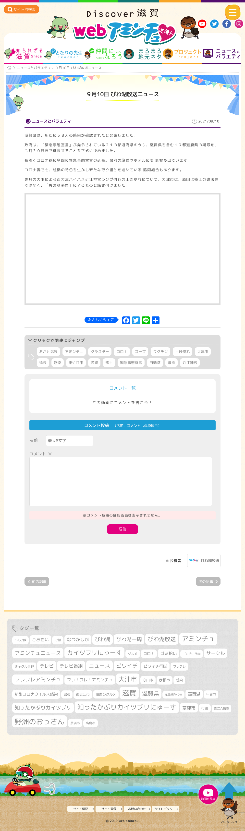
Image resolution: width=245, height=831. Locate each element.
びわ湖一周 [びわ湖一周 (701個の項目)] (129, 639)
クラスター (100, 351)
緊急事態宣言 (131, 362)
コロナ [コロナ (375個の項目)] (148, 653)
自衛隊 (154, 362)
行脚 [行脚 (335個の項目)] (204, 708)
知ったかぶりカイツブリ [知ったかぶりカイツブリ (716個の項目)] (43, 707)
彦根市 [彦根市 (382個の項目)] (164, 680)
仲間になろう (103, 54)
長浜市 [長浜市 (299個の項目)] (75, 723)
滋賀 (94, 362)
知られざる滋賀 (23, 54)
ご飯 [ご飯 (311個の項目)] (58, 640)
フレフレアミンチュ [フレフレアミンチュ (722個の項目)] (38, 679)
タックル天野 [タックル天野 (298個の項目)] (24, 666)
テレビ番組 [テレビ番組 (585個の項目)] (71, 665)
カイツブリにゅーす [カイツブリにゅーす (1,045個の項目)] (94, 652)
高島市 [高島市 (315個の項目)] (90, 723)
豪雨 (171, 362)
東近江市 (76, 362)
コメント (40, 454)
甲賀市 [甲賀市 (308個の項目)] (211, 694)
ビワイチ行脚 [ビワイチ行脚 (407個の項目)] (155, 666)
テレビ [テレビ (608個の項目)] (47, 665)
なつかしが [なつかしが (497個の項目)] (78, 640)
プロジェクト (182, 54)
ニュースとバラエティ (222, 54)
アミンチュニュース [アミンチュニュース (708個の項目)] (38, 653)
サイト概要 (80, 809)
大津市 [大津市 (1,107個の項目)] (128, 679)
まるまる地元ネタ (142, 54)
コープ (140, 351)
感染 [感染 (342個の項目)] (179, 680)
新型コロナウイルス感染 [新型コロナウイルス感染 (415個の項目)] (36, 694)
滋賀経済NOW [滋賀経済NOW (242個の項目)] (173, 694)
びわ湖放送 (210, 560)
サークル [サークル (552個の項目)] (215, 653)
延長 (43, 362)
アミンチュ (74, 351)
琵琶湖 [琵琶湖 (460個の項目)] (194, 694)
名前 (33, 440)
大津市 (202, 351)
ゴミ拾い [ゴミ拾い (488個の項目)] (168, 653)
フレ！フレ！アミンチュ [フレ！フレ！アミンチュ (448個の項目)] (90, 680)
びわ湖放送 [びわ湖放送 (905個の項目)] (162, 639)
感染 (57, 362)
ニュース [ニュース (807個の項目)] (99, 665)
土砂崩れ (182, 351)
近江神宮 (190, 362)
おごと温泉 (48, 351)
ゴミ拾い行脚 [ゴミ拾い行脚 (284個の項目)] (191, 654)
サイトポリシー (165, 809)
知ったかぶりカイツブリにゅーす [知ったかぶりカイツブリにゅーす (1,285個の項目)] (126, 707)
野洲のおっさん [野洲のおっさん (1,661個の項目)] (39, 721)
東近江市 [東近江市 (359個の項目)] (83, 694)
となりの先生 (63, 54)
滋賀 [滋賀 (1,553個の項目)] (129, 693)
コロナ (121, 351)
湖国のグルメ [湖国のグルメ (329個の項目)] (106, 694)
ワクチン (160, 351)
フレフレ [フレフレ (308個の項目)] (179, 666)
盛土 (109, 362)
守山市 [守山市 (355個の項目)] (148, 680)
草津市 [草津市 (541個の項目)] (189, 708)
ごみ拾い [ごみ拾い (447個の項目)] (40, 639)
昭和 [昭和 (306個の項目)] (67, 694)
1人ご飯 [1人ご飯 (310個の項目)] (20, 640)
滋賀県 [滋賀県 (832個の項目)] (150, 693)
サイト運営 (108, 809)
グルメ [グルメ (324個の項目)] (132, 653)
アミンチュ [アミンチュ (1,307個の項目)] (198, 638)
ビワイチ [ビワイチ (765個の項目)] (127, 665)
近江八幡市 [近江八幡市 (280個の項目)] (221, 708)
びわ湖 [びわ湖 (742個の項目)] (102, 639)
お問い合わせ (137, 809)
